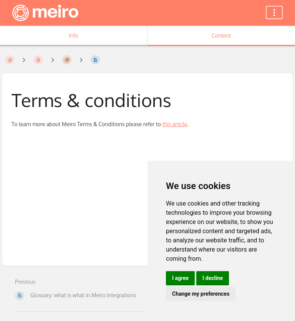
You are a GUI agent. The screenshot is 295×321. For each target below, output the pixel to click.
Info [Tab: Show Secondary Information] (73, 35)
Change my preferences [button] (200, 294)
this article (174, 124)
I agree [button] (180, 278)
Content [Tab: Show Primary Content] (221, 35)
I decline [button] (212, 278)
